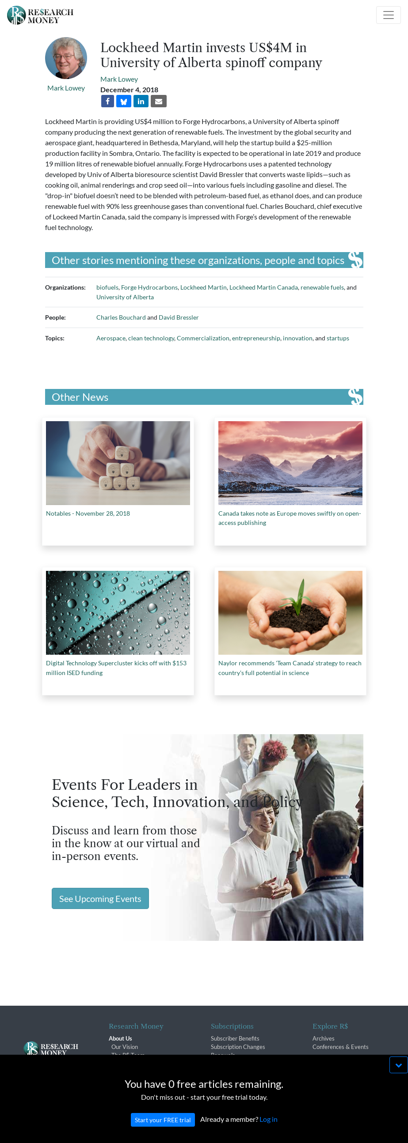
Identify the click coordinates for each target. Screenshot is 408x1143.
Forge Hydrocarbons (149, 287)
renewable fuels (322, 287)
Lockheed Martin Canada (263, 287)
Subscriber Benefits (235, 1038)
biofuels (107, 287)
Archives (324, 1038)
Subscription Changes (238, 1046)
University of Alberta (125, 297)
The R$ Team (128, 1055)
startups (338, 338)
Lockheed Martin (203, 287)
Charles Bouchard (121, 317)
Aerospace (111, 338)
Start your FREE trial (163, 1129)
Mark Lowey (66, 87)
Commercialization (203, 338)
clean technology (151, 338)
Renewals (223, 1055)
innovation (298, 338)
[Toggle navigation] (388, 15)
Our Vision (124, 1046)
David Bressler (179, 317)
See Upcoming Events (100, 898)
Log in (268, 1128)
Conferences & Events (341, 1046)
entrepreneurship (256, 338)
